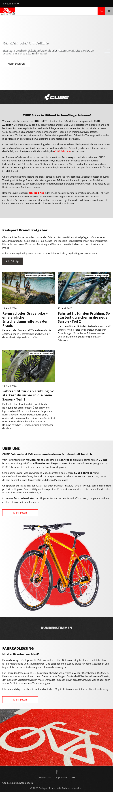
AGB (73, 777)
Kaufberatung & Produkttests (39, 275)
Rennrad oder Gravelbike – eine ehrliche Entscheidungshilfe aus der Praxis (25, 319)
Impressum (61, 777)
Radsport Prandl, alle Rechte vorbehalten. (61, 788)
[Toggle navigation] (109, 11)
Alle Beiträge (12, 261)
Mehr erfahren (16, 63)
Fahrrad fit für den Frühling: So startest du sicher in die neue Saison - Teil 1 (28, 395)
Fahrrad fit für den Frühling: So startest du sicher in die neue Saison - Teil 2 (84, 317)
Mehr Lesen (20, 512)
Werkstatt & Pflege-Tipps (96, 275)
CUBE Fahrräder (62, 151)
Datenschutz (45, 777)
